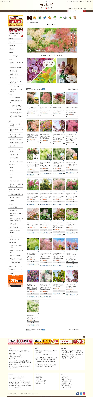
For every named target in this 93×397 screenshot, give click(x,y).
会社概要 (10, 393)
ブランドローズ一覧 (15, 97)
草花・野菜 (12, 164)
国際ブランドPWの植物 (16, 259)
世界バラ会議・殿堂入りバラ (16, 116)
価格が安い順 (33, 89)
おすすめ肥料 (13, 210)
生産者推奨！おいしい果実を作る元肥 (16, 214)
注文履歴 (11, 52)
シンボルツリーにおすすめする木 (16, 124)
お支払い (10, 348)
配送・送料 (37, 348)
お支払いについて (66, 381)
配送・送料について (67, 379)
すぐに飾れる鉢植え (15, 197)
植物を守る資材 (14, 227)
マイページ (41, 11)
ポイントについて (66, 387)
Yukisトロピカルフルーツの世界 (16, 90)
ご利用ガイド (82, 1)
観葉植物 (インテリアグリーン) (14, 190)
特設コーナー (12, 242)
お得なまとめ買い (14, 86)
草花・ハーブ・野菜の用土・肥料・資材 (16, 185)
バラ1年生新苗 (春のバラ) (16, 101)
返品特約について (34, 393)
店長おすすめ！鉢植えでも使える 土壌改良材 (16, 219)
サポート (63, 374)
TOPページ (12, 42)
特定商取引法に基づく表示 (18, 393)
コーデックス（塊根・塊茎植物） (16, 150)
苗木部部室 (26, 11)
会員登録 (75, 1)
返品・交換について (67, 385)
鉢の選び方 (12, 273)
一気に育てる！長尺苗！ (16, 106)
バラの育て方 (12, 269)
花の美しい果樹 (14, 74)
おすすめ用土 (13, 207)
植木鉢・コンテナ (14, 239)
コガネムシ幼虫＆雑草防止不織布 (16, 231)
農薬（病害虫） (14, 224)
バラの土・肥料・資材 (16, 109)
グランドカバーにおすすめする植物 (16, 135)
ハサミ (11, 235)
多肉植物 (12, 200)
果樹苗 (10, 59)
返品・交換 (63, 348)
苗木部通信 (89, 1)
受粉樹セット (13, 77)
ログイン (70, 1)
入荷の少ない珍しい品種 (16, 142)
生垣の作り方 (12, 266)
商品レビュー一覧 (40, 383)
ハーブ (11, 174)
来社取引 (18, 11)
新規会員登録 (39, 377)
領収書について (66, 383)
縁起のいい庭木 (14, 158)
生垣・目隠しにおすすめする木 (16, 130)
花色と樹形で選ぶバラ (16, 112)
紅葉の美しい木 (14, 154)
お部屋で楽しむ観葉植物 (16, 194)
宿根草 (11, 167)
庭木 (10, 121)
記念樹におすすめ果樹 (16, 67)
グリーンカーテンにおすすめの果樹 (16, 81)
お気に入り (34, 11)
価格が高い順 (39, 89)
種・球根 (12, 171)
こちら (42, 354)
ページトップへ (84, 337)
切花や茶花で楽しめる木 (16, 139)
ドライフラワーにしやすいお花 (16, 246)
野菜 (11, 177)
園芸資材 (11, 204)
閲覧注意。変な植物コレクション (16, 251)
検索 (84, 11)
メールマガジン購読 (41, 381)
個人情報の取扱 (27, 393)
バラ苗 (10, 94)
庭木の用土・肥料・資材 (16, 161)
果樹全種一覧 (13, 71)
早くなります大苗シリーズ (16, 63)
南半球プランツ (14, 146)
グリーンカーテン (14, 181)
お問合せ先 (11, 374)
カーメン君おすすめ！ (16, 255)
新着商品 (10, 11)
